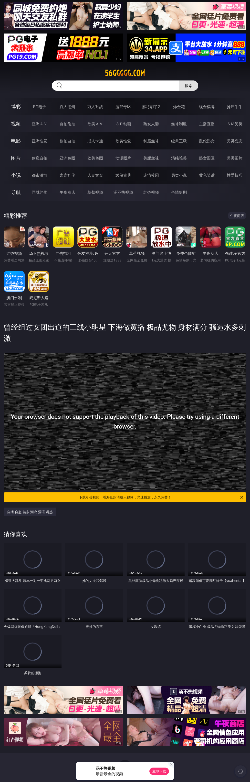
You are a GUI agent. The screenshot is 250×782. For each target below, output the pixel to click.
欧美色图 (95, 158)
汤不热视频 (123, 192)
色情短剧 (179, 192)
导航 (16, 192)
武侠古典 (123, 175)
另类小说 (179, 175)
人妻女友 (95, 175)
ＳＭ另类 (234, 123)
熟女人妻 (151, 123)
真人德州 (67, 106)
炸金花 (179, 106)
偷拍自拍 (67, 141)
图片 (16, 158)
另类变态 (234, 141)
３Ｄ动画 (123, 123)
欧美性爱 (123, 141)
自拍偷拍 (67, 123)
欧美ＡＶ (95, 123)
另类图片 (234, 158)
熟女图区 (207, 158)
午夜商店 (67, 192)
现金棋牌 (207, 106)
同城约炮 (39, 192)
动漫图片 (123, 158)
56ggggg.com (125, 73)
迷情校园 (151, 175)
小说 (16, 175)
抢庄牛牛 (234, 106)
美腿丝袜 (151, 158)
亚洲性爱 (39, 141)
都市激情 (39, 175)
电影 (16, 140)
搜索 (188, 85)
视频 (16, 123)
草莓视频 (95, 192)
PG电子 (39, 106)
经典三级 (179, 141)
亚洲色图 (67, 158)
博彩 (16, 106)
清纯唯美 (179, 158)
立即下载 (159, 771)
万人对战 (95, 106)
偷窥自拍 (39, 158)
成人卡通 (95, 141)
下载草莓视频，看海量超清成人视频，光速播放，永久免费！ (161, 497)
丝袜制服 (179, 123)
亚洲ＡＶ (39, 123)
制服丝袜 (151, 141)
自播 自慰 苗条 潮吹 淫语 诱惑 (29, 512)
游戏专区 (123, 106)
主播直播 (207, 123)
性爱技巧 (234, 175)
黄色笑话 (207, 175)
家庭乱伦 (67, 175)
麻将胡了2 (151, 106)
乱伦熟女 (207, 141)
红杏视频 (151, 192)
